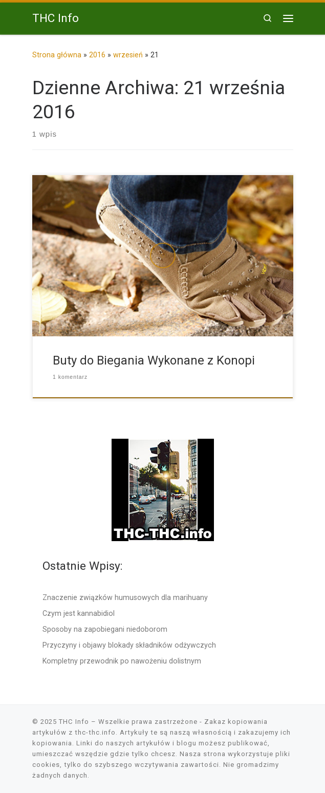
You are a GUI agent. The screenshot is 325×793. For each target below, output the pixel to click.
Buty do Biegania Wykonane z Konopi (154, 360)
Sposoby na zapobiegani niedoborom (104, 629)
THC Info (74, 721)
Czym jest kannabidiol (78, 613)
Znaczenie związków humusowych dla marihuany (125, 597)
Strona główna (56, 55)
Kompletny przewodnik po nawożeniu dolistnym (121, 661)
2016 (97, 55)
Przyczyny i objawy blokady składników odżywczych (129, 645)
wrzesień (128, 55)
